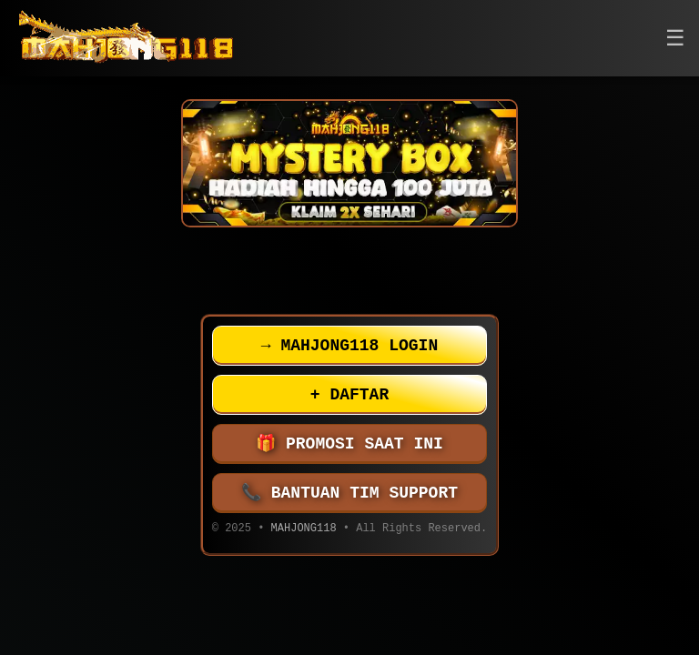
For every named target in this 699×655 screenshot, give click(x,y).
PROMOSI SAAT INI (349, 444)
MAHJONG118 (304, 530)
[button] (675, 39)
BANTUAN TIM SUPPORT (349, 493)
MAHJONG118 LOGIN (349, 346)
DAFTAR (349, 395)
